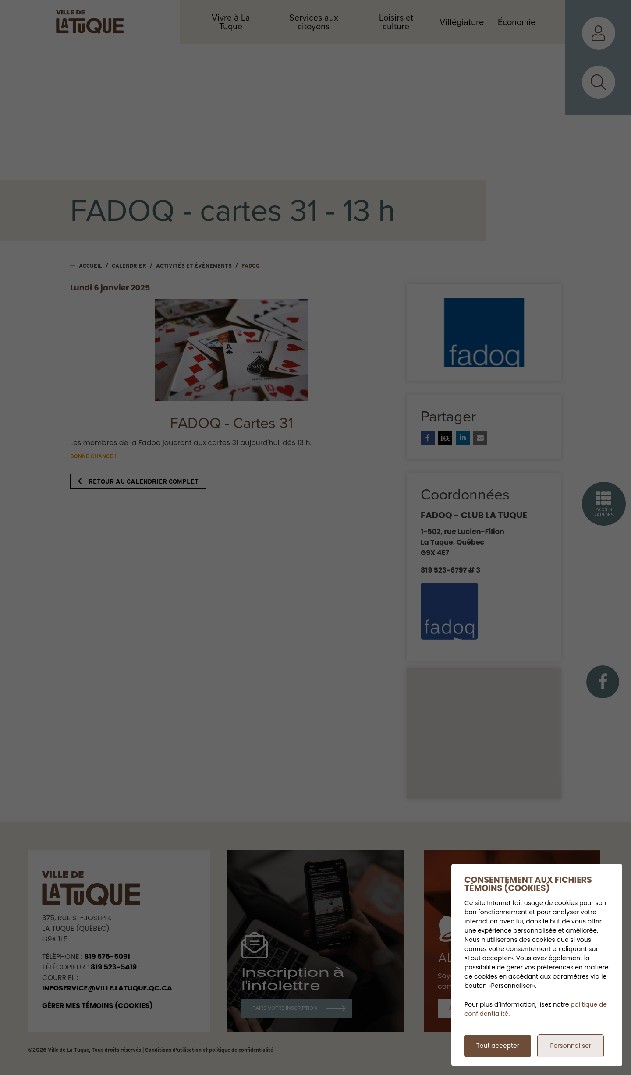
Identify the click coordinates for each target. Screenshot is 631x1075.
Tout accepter (497, 1045)
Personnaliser (570, 1045)
